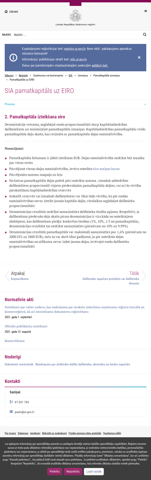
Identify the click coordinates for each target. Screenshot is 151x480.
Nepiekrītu (73, 471)
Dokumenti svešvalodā (19, 364)
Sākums (9, 75)
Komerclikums (15, 341)
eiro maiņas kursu (106, 168)
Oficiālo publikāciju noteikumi (26, 326)
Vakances (23, 433)
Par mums (10, 433)
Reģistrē (23, 75)
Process (10, 104)
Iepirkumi (35, 433)
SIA (70, 75)
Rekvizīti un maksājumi (54, 433)
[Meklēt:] (146, 35)
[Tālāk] (113, 278)
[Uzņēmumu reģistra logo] (75, 19)
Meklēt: (7, 34)
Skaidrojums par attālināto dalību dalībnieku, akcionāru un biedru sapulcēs (82, 364)
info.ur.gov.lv (78, 59)
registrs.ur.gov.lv (74, 49)
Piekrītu (55, 471)
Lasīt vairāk (94, 471)
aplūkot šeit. (100, 65)
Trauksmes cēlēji (112, 433)
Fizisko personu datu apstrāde (85, 433)
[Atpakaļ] (38, 277)
